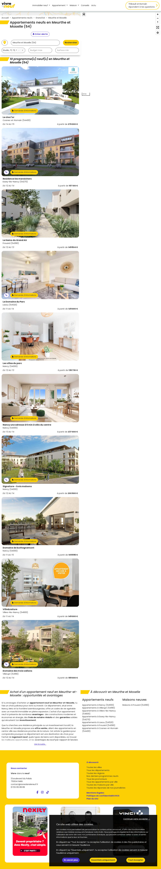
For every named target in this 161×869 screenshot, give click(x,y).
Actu (93, 5)
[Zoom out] (158, 18)
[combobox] (13, 50)
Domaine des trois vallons (17, 670)
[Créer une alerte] (40, 34)
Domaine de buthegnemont (18, 547)
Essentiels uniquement (103, 860)
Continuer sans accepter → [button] (136, 819)
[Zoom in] (158, 14)
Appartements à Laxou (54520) (97, 722)
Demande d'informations (24, 110)
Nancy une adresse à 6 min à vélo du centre (27, 424)
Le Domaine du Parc (14, 301)
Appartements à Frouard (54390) (98, 725)
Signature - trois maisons (17, 486)
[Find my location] (158, 33)
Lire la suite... (40, 744)
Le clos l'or (8, 117)
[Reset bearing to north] (158, 22)
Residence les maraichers (17, 178)
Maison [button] (73, 5)
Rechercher (71, 42)
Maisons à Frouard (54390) (135, 705)
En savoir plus (71, 860)
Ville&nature (10, 609)
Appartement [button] (59, 5)
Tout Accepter (135, 860)
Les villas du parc (12, 363)
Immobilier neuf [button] (40, 5)
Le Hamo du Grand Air (15, 240)
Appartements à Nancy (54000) (98, 705)
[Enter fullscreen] (158, 27)
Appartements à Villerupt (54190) (98, 707)
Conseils (85, 5)
